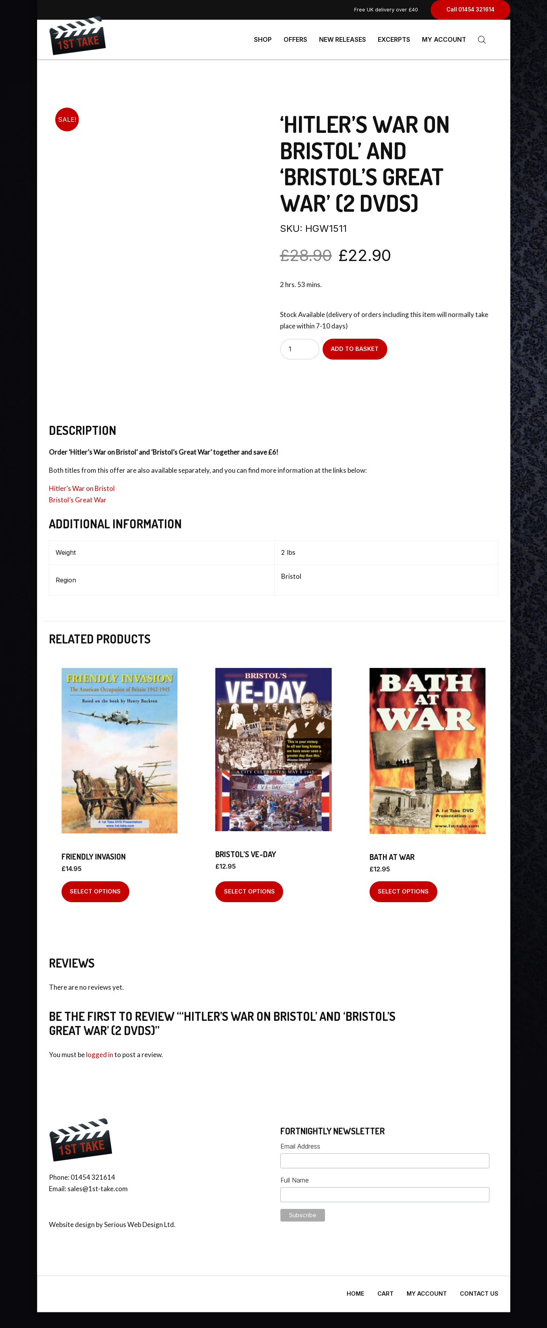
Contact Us (479, 1290)
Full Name (294, 1177)
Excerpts (394, 39)
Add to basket (355, 345)
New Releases (342, 39)
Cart (385, 1290)
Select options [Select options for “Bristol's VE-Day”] (249, 888)
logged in (99, 1051)
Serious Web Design (133, 1221)
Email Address (300, 1143)
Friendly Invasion (94, 853)
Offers (295, 39)
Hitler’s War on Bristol (82, 485)
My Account (444, 39)
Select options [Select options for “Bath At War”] (403, 888)
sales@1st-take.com (97, 1185)
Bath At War (392, 854)
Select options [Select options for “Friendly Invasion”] (95, 888)
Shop (263, 39)
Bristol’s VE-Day (245, 851)
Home (355, 1290)
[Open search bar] (482, 39)
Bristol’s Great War (77, 496)
